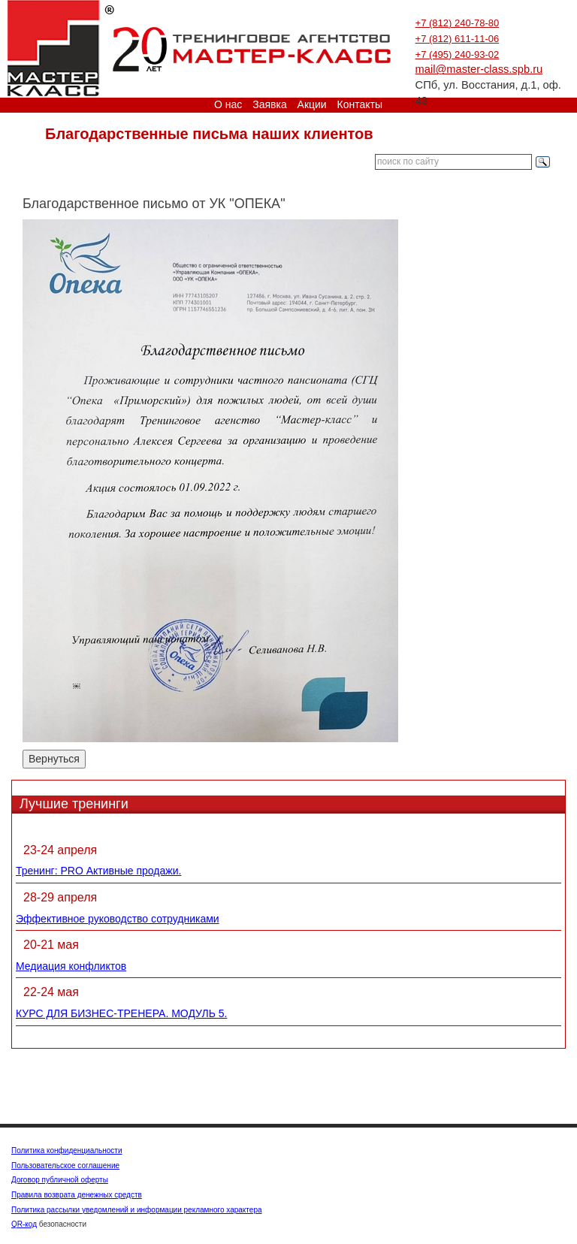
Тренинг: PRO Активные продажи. (98, 871)
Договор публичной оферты (59, 1180)
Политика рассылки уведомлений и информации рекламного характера (136, 1210)
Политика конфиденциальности (66, 1150)
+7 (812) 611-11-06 (457, 38)
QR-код (24, 1224)
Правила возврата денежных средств (76, 1195)
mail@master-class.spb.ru (479, 69)
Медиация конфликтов (71, 966)
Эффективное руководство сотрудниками (117, 919)
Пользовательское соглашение (65, 1165)
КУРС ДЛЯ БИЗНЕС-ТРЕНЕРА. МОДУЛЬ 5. (121, 1013)
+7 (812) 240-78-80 (457, 23)
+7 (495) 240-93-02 (457, 54)
